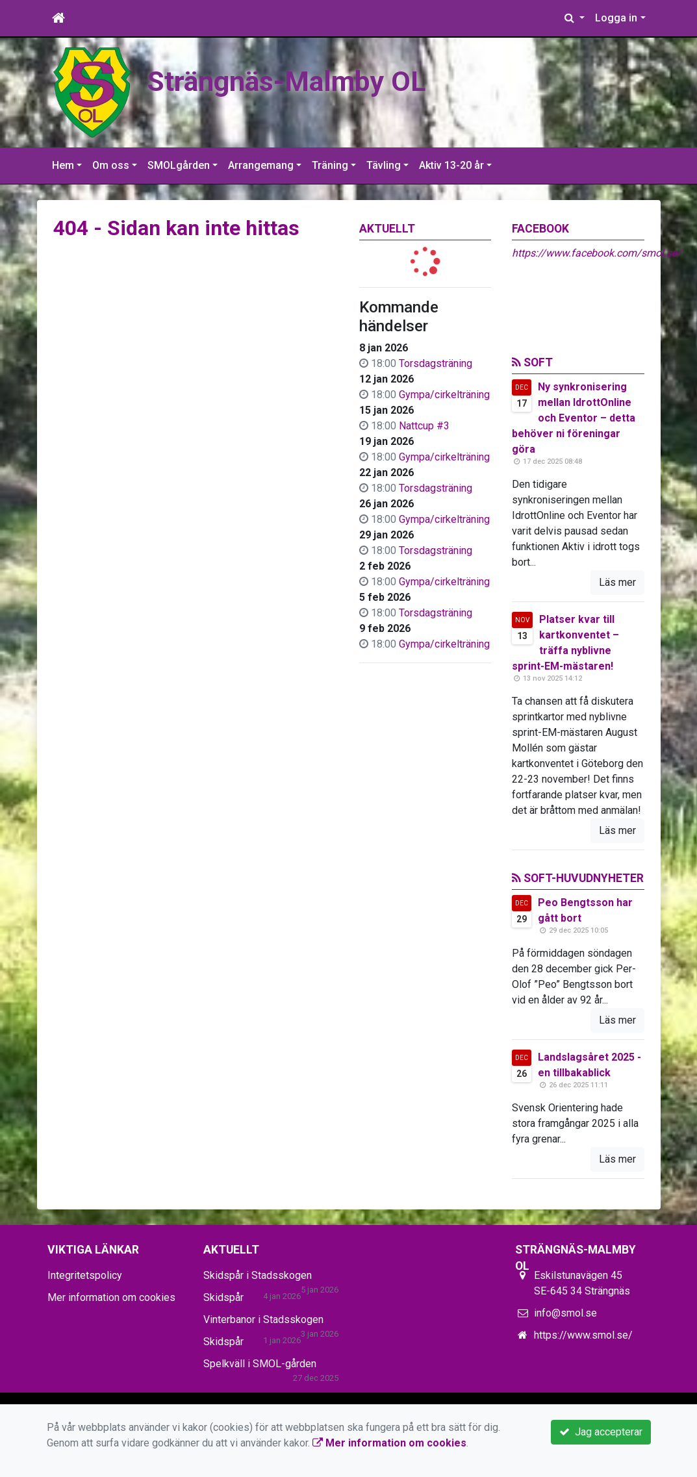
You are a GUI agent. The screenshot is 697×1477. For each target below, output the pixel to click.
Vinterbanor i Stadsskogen (263, 1319)
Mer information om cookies (111, 1297)
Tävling (383, 165)
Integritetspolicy (84, 1275)
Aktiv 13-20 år (451, 165)
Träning (330, 165)
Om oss (110, 165)
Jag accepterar (600, 1432)
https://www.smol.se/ (583, 1335)
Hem (63, 165)
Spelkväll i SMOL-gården (259, 1363)
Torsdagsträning (435, 363)
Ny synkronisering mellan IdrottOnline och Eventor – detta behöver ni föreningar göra (573, 418)
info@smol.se (565, 1313)
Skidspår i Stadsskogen (257, 1275)
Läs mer (617, 582)
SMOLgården (178, 165)
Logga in (616, 18)
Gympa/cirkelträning (444, 394)
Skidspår (223, 1297)
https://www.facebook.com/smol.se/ (596, 253)
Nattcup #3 (424, 426)
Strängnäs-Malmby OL (286, 81)
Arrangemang (261, 165)
